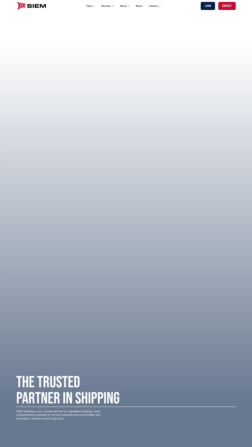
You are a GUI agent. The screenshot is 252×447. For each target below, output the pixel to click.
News (139, 6)
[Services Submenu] (114, 6)
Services (106, 6)
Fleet (89, 6)
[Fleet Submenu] (95, 6)
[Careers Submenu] (161, 6)
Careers (153, 6)
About (123, 6)
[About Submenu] (130, 6)
